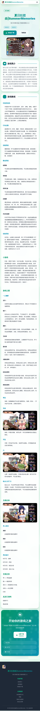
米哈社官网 (20, 702)
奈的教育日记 (20, 695)
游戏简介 (20, 682)
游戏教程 (20, 684)
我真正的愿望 (20, 699)
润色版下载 (20, 687)
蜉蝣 (20, 697)
